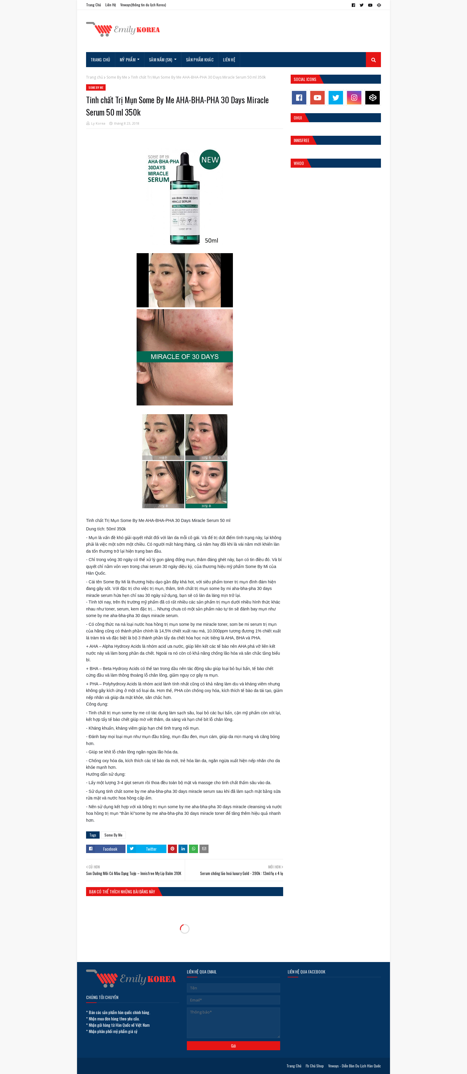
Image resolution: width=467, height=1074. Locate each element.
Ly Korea (98, 123)
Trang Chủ (93, 4)
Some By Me (117, 77)
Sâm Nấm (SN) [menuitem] (160, 59)
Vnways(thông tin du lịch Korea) (143, 4)
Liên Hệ (110, 4)
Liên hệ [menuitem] (229, 59)
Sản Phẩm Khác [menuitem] (200, 59)
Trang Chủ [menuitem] (100, 59)
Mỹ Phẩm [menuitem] (127, 59)
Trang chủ (94, 77)
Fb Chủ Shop (315, 1065)
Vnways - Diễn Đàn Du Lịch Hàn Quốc (354, 1065)
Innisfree (301, 140)
